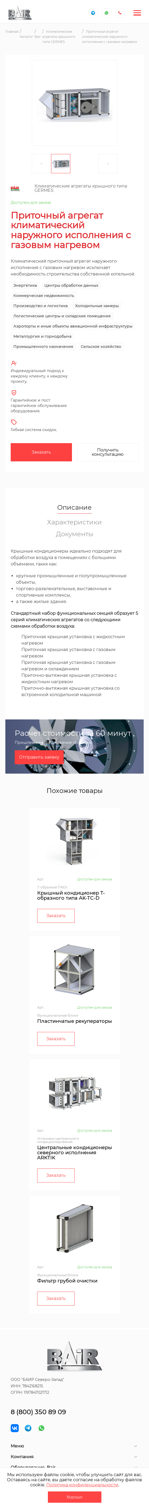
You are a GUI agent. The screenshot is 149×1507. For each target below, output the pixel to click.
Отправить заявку (39, 757)
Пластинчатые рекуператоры (74, 1021)
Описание (74, 507)
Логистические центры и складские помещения (62, 316)
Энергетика (25, 285)
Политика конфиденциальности (82, 1484)
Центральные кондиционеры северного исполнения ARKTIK (74, 1153)
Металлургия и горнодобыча (42, 336)
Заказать (41, 452)
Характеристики (74, 522)
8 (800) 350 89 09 (38, 1412)
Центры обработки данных (71, 285)
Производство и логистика (40, 305)
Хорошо (74, 1497)
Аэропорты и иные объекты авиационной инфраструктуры (72, 326)
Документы (74, 534)
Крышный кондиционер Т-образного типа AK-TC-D (71, 895)
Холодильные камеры (97, 305)
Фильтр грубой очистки (67, 1281)
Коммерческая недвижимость (43, 295)
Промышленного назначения (43, 346)
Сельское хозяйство (101, 346)
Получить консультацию (108, 452)
